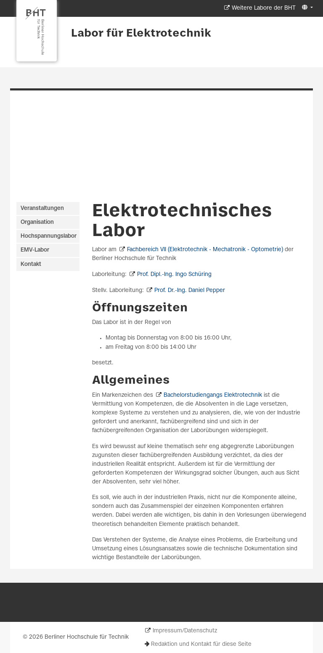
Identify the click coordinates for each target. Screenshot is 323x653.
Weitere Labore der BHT (264, 8)
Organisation (37, 222)
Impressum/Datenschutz (185, 631)
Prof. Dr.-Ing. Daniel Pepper (189, 290)
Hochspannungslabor (49, 236)
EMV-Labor (35, 250)
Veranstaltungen (42, 208)
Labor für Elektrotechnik (141, 34)
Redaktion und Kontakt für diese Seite (201, 644)
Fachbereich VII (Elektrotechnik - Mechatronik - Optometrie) (205, 249)
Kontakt (31, 264)
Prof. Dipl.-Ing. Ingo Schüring (174, 274)
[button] (306, 8)
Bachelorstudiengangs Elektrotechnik (213, 395)
